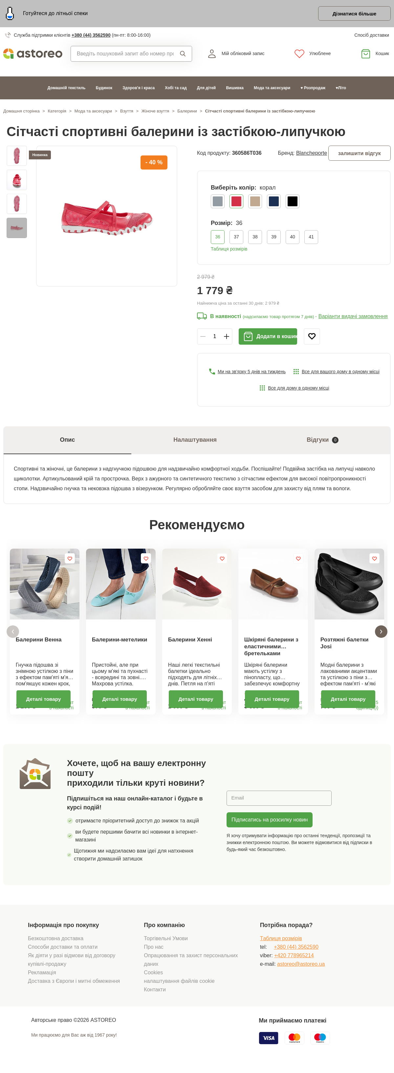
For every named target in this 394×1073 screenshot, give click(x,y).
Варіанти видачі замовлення (353, 317)
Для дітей (206, 89)
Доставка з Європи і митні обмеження (74, 986)
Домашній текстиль (67, 89)
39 (273, 237)
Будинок (104, 89)
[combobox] (122, 54)
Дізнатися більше (353, 14)
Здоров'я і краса (138, 89)
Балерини (187, 112)
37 (236, 237)
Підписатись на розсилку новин (269, 825)
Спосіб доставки (371, 36)
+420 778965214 (294, 961)
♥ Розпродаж (312, 89)
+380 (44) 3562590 (91, 36)
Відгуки (323, 441)
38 (255, 237)
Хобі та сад (175, 89)
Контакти (155, 995)
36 (217, 237)
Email (238, 803)
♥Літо (341, 89)
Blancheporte (311, 154)
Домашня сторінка (21, 112)
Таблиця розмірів (229, 250)
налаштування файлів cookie (179, 986)
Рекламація (42, 978)
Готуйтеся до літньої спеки (55, 14)
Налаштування (195, 441)
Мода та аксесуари (272, 89)
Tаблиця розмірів (281, 944)
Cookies (153, 978)
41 (311, 237)
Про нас (153, 952)
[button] (13, 635)
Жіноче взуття (155, 112)
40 (292, 237)
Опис (67, 441)
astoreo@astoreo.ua (301, 969)
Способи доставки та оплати (63, 952)
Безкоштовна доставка (55, 944)
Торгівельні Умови (166, 944)
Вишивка (234, 89)
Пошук (183, 55)
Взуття (126, 112)
